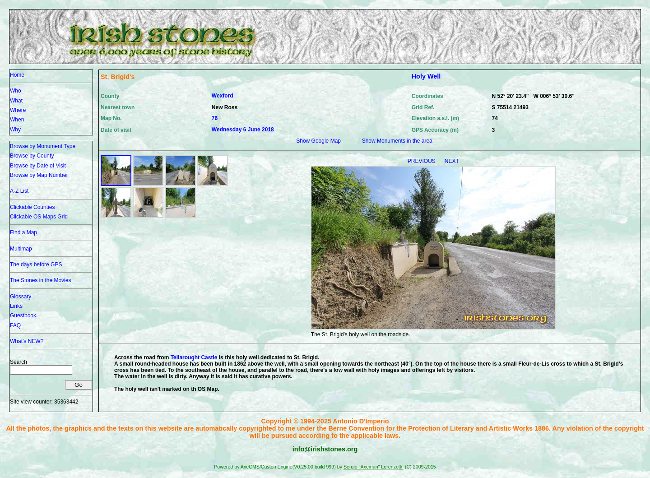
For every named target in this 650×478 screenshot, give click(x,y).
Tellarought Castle (194, 357)
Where (18, 110)
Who (15, 91)
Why (15, 129)
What (16, 100)
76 (215, 118)
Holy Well (426, 76)
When (17, 119)
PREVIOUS (422, 161)
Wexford (222, 96)
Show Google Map (318, 141)
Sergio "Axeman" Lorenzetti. (374, 466)
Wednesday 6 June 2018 (243, 129)
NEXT (452, 161)
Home (17, 75)
